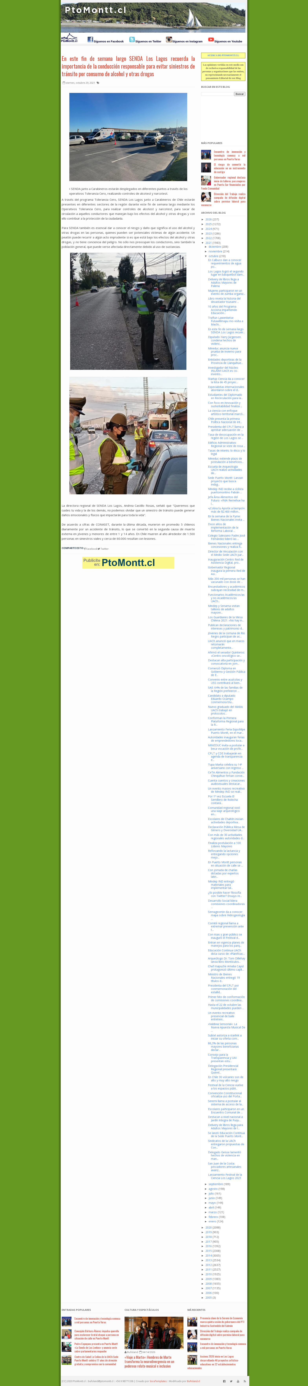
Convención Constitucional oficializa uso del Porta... (225, 1094)
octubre (213, 256)
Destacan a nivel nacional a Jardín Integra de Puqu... (225, 1118)
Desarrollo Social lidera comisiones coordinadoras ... (226, 904)
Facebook (91, 549)
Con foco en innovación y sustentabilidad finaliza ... (225, 404)
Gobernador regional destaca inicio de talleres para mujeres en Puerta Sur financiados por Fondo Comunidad (223, 182)
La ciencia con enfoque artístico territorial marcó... (226, 412)
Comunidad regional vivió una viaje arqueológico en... (224, 811)
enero (212, 1221)
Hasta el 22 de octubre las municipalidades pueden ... (226, 1006)
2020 (208, 1227)
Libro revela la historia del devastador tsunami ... (224, 300)
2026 (208, 219)
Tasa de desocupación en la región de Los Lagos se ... (226, 436)
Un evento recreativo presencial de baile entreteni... (221, 1016)
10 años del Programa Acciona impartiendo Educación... (222, 310)
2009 (208, 1279)
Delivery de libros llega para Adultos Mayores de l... (225, 1126)
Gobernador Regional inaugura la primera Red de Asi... (226, 570)
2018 (208, 1237)
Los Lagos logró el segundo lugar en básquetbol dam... (226, 273)
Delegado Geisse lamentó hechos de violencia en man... (224, 1155)
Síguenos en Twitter (148, 41)
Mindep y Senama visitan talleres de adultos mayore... (224, 609)
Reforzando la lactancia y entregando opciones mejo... (224, 854)
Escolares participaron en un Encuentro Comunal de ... (226, 1110)
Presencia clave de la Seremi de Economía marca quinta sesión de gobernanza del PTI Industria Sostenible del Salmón (222, 1322)
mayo (212, 1203)
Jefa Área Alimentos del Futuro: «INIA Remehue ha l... (226, 500)
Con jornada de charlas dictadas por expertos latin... (223, 873)
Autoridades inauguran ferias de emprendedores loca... (226, 738)
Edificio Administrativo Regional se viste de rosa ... (226, 444)
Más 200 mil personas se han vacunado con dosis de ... (226, 580)
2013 (208, 1260)
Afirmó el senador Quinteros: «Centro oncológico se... (226, 654)
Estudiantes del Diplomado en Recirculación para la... (225, 396)
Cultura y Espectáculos (142, 1310)
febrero (213, 1217)
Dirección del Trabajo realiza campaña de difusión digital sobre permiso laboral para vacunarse (223, 199)
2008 (208, 1283)
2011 (208, 1269)
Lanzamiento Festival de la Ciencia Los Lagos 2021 (225, 1176)
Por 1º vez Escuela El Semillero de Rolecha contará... (223, 799)
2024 (208, 229)
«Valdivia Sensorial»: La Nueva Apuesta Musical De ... (226, 1027)
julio (211, 1193)
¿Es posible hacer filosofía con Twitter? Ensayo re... (225, 894)
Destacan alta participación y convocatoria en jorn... (226, 661)
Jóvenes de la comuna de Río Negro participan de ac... (226, 634)
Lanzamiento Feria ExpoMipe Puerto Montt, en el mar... (226, 731)
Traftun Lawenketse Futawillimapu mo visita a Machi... (225, 321)
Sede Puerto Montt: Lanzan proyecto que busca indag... (225, 481)
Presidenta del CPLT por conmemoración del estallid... (223, 989)
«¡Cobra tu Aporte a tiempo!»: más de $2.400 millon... (226, 509)
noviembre (215, 251)
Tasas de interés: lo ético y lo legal (226, 452)
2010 (208, 1274)
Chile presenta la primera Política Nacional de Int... (225, 420)
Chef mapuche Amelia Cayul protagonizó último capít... (226, 967)
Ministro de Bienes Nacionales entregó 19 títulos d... (224, 977)
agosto (213, 1189)
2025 (208, 224)
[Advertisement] (220, 116)
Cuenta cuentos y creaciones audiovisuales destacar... (226, 782)
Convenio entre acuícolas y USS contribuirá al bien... (225, 681)
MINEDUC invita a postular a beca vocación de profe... (226, 746)
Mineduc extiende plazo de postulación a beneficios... (226, 460)
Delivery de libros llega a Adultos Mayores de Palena (223, 282)
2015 (208, 1251)
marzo (213, 1212)
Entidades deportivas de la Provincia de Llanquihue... (225, 361)
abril (211, 1207)
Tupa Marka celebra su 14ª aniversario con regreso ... (226, 766)
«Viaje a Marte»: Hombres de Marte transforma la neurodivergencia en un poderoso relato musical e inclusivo (149, 1362)
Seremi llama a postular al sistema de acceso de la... (225, 1102)
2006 (208, 1293)
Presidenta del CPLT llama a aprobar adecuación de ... (226, 428)
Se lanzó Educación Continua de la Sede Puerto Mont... (226, 1134)
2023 (208, 233)
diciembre (215, 246)
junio (212, 1198)
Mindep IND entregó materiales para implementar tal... (221, 884)
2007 (208, 1288)
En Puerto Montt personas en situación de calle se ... (225, 863)
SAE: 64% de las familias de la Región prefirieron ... (225, 689)
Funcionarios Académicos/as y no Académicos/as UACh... (226, 598)
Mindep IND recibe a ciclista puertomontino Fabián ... (225, 490)
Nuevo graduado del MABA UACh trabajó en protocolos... (225, 710)
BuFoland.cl (193, 1381)
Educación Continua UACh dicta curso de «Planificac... (226, 951)
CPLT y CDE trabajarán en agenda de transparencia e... (225, 756)
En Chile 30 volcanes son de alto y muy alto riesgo (225, 1078)
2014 (208, 1255)
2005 (208, 1297)
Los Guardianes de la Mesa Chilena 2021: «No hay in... (226, 618)
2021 (208, 243)
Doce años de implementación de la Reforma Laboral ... (223, 527)
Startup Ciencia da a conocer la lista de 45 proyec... (226, 380)
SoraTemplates (158, 1381)
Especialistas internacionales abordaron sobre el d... (226, 388)
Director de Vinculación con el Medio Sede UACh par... (226, 553)
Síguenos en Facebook (109, 41)
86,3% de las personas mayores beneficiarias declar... (223, 1046)
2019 (208, 1232)
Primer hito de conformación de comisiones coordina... (226, 998)
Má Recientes (196, 1310)
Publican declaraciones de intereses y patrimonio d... (226, 626)
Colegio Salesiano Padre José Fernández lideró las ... (226, 537)
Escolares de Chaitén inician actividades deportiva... (225, 820)
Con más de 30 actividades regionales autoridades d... (226, 836)
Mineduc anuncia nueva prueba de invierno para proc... (224, 351)
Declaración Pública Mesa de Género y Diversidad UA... (226, 828)
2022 (208, 238)
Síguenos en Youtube (228, 41)
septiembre (216, 1184)
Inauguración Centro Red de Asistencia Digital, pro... (226, 561)
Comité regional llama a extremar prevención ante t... (226, 926)
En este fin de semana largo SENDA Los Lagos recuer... (226, 330)
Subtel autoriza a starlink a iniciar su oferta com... (225, 1037)
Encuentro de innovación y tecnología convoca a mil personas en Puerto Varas (229, 155)
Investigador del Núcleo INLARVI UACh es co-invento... (223, 371)
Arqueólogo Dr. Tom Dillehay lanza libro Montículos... (226, 960)
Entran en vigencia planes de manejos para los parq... (226, 944)
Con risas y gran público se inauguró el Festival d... (225, 936)
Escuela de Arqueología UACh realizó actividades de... (225, 470)
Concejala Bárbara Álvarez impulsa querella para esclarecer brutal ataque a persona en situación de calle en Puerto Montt (96, 1334)
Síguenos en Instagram (187, 41)
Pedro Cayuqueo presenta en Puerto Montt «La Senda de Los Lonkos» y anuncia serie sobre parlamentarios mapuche (96, 1347)
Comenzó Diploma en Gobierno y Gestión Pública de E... (226, 671)
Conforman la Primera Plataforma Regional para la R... (226, 721)
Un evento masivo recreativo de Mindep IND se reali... (226, 790)
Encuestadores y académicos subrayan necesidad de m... (226, 588)
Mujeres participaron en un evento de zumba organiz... (226, 292)
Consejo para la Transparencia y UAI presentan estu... (222, 1058)
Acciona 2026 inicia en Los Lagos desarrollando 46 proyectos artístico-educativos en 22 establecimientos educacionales (213, 1362)
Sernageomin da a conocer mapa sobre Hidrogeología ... (226, 915)
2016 (208, 1246)
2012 (208, 1265)
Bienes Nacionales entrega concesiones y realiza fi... (225, 545)
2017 (208, 1241)
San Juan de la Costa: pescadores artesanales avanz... (224, 1167)
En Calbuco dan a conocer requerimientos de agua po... (224, 263)
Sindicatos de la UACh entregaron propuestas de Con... (226, 1144)
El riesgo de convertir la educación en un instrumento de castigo (229, 168)
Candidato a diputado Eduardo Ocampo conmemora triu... (221, 699)
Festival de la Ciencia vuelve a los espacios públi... (225, 1086)
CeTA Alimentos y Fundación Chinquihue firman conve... (226, 774)
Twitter (103, 549)
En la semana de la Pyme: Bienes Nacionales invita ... (226, 517)
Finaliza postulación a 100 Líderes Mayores (224, 844)
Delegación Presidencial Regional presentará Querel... (223, 1069)
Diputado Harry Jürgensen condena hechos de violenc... (224, 340)
